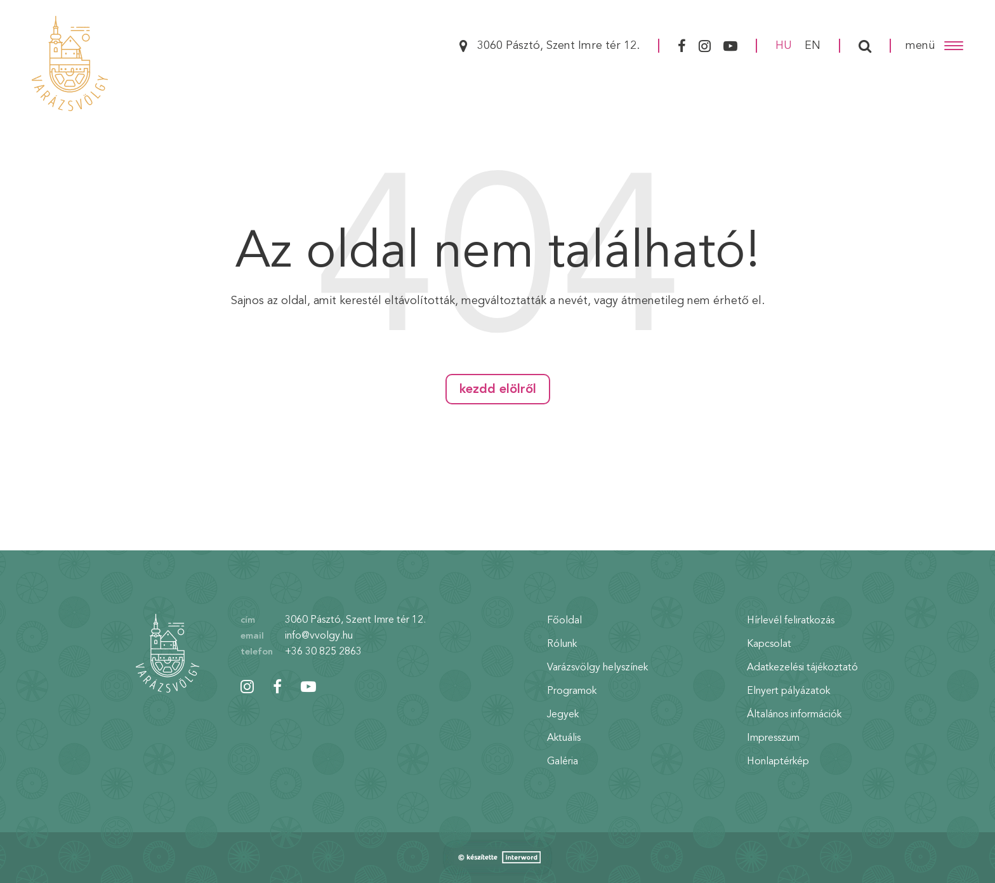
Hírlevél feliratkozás (790, 621)
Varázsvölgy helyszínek (597, 668)
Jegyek (563, 715)
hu (783, 45)
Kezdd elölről (497, 389)
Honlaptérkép (778, 762)
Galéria (562, 762)
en (812, 45)
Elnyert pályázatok (788, 691)
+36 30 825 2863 (323, 652)
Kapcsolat (769, 644)
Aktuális (564, 738)
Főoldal (564, 621)
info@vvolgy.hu (319, 636)
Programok (571, 691)
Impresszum (773, 738)
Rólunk (562, 644)
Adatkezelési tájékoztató (802, 668)
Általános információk (794, 715)
